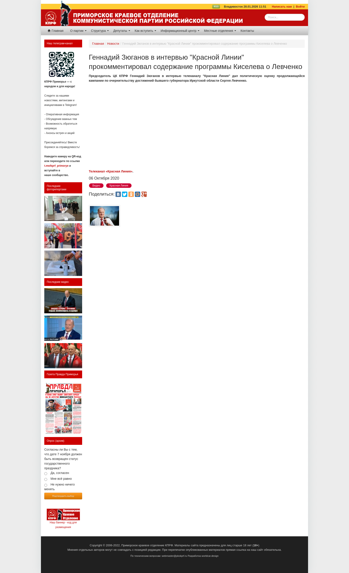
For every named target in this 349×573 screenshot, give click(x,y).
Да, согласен (60, 473)
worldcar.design (209, 556)
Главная (55, 30)
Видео (96, 185)
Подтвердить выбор (63, 495)
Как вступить (145, 30)
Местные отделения (220, 30)
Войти (300, 6)
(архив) (59, 440)
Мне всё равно (61, 478)
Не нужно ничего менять (59, 487)
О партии (78, 30)
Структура (100, 30)
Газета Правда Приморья (62, 374)
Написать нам (282, 6)
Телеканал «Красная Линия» (110, 171)
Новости (113, 43)
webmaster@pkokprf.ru (174, 556)
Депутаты (121, 30)
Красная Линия (119, 185)
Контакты (247, 30)
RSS (216, 6)
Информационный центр (180, 30)
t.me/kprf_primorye (56, 165)
